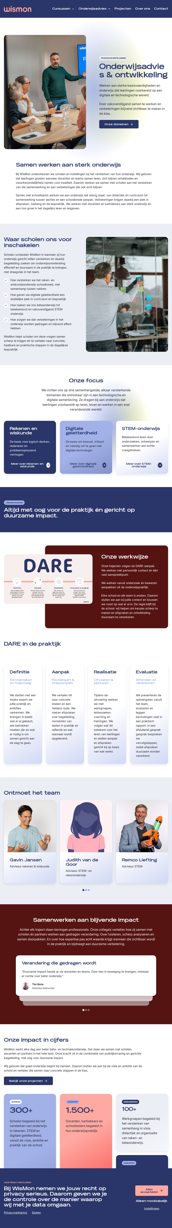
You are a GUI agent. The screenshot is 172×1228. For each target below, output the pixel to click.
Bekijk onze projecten (26, 1081)
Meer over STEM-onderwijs (139, 465)
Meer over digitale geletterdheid (83, 465)
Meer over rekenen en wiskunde (27, 465)
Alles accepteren (149, 1190)
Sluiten (36, 1212)
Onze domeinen (116, 124)
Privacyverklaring (15, 1212)
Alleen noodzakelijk (151, 1201)
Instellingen (151, 1208)
